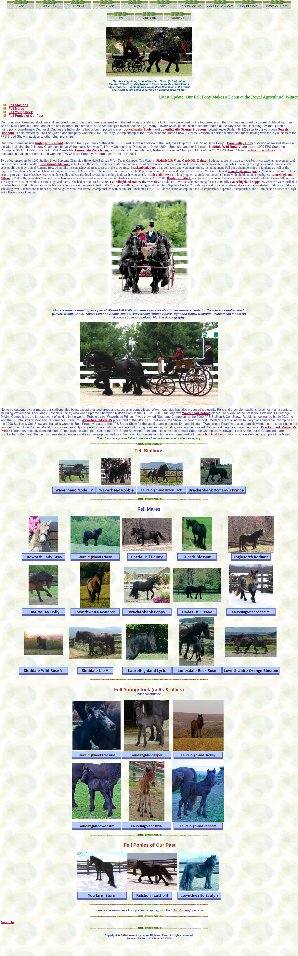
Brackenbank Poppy (144, 167)
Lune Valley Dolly (240, 143)
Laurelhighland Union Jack (215, 434)
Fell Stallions (18, 105)
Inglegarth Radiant (49, 143)
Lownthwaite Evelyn (138, 129)
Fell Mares (16, 108)
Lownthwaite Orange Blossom (183, 129)
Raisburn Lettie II (179, 178)
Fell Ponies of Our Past (26, 115)
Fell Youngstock (21, 112)
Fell (119, 689)
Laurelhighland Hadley (125, 181)
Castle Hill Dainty (194, 160)
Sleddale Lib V (166, 160)
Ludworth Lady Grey (260, 150)
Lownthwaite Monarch (55, 164)
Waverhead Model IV (97, 420)
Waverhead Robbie (196, 413)
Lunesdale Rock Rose (91, 150)
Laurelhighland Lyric (242, 171)
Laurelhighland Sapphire (247, 181)
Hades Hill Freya (159, 174)
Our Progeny (181, 910)
